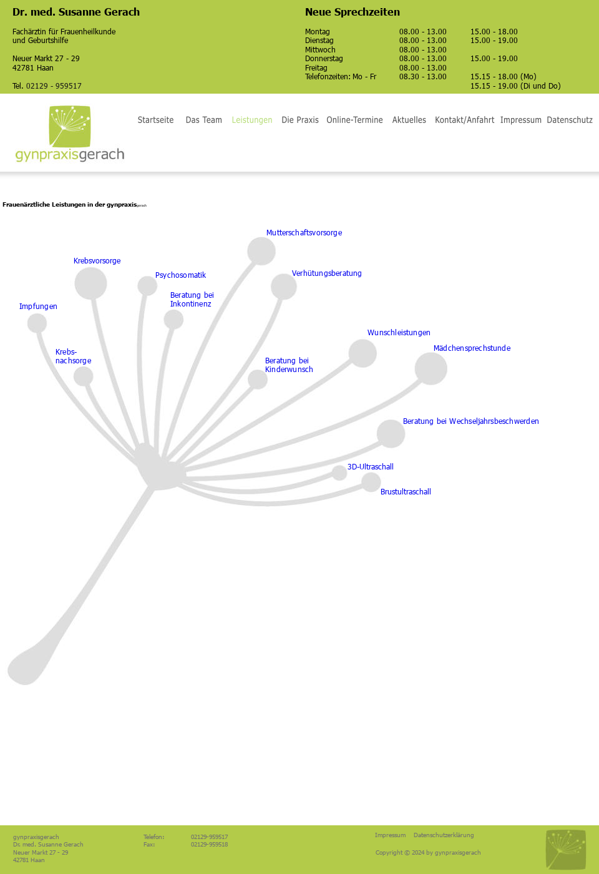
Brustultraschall (406, 491)
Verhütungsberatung (327, 273)
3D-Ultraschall (371, 466)
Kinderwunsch (289, 369)
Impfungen (38, 306)
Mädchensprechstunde (472, 348)
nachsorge (73, 360)
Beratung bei (288, 360)
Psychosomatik (181, 275)
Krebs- (66, 351)
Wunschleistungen (399, 332)
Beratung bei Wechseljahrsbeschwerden (471, 421)
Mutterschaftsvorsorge (304, 232)
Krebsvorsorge (97, 260)
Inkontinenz (190, 303)
